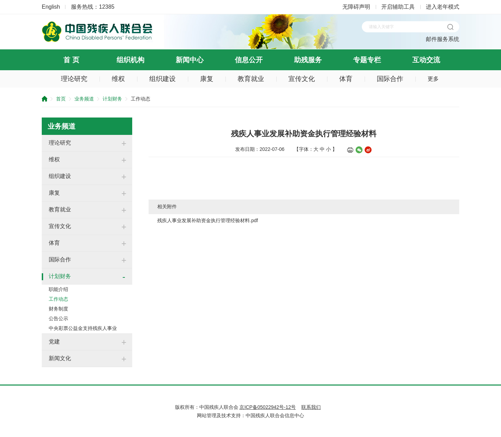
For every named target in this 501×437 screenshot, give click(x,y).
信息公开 (249, 60)
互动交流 (426, 60)
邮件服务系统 (442, 39)
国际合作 (390, 78)
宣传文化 (301, 78)
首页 (61, 99)
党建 (54, 342)
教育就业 (251, 78)
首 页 (71, 60)
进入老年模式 (442, 7)
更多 (433, 79)
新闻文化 (60, 358)
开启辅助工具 (398, 7)
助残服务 (308, 60)
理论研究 (74, 78)
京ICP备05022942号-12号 (267, 407)
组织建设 (162, 78)
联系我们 (311, 407)
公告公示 (58, 318)
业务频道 (84, 99)
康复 (206, 78)
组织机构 (130, 60)
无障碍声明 (356, 7)
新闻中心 (190, 60)
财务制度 (58, 308)
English (51, 7)
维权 (118, 78)
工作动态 (58, 299)
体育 (345, 78)
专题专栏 (367, 60)
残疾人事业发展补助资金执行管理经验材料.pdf (207, 220)
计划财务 (112, 99)
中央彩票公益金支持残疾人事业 (83, 328)
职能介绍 (58, 289)
